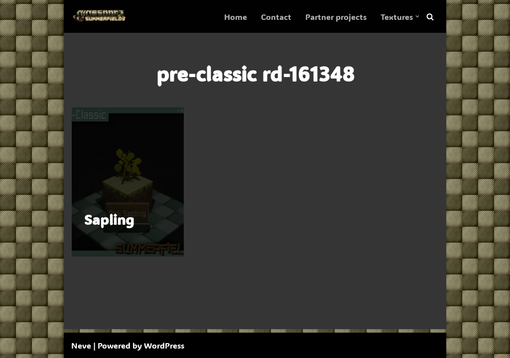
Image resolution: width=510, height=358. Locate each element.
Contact (276, 16)
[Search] (430, 16)
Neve (81, 345)
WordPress (164, 345)
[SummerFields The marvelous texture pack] (101, 16)
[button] (417, 16)
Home (235, 16)
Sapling (109, 219)
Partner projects (336, 16)
